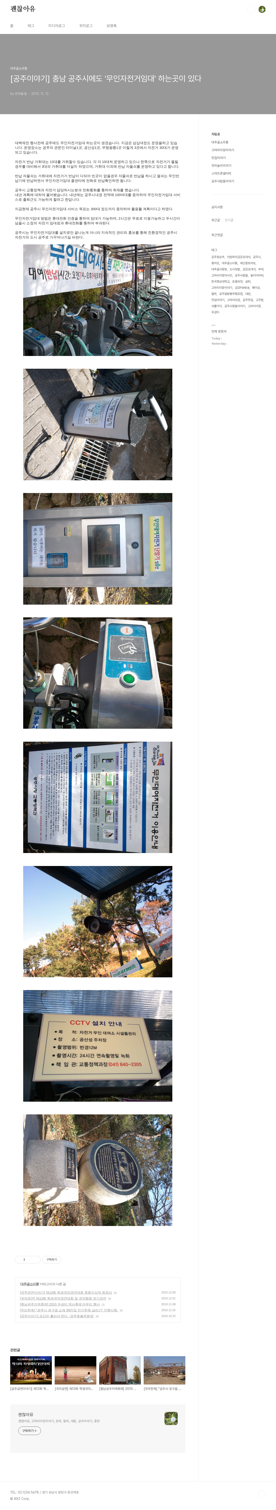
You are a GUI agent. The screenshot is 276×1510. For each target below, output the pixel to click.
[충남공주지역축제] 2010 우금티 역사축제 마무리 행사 (60, 1304)
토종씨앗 (237, 281)
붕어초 (215, 263)
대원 (247, 294)
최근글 (215, 220)
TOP (262, 1494)
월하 (214, 294)
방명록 (112, 26)
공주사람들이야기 (222, 181)
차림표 (215, 134)
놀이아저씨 (256, 275)
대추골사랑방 (219, 269)
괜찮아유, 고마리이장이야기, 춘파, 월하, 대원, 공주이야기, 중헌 (59, 1421)
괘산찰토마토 (248, 263)
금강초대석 (249, 269)
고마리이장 (254, 306)
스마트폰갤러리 (221, 173)
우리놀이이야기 (221, 165)
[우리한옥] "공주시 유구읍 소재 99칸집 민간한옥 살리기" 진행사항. (69, 1310)
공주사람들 (241, 275)
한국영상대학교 (220, 281)
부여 (260, 269)
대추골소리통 (29, 1284)
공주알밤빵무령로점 (231, 294)
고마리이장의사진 (221, 275)
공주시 (257, 257)
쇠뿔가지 (216, 306)
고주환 (259, 300)
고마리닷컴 (233, 300)
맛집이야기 (218, 158)
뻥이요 (256, 287)
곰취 (247, 281)
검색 (251, 9)
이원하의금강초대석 (238, 257)
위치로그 (86, 26)
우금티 (215, 312)
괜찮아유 (23, 9)
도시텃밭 (235, 269)
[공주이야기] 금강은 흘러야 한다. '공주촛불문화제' (57, 1316)
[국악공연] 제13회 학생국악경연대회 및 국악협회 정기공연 (63, 1298)
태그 (31, 26)
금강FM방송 (242, 287)
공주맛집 (248, 300)
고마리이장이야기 (222, 150)
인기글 (229, 220)
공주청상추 (217, 257)
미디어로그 (57, 26)
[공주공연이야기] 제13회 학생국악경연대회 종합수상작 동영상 (66, 1292)
